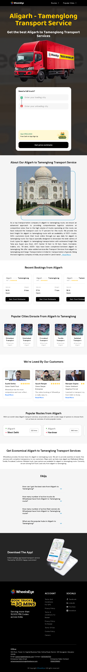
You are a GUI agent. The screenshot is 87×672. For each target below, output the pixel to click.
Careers (48, 635)
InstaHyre (71, 611)
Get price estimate (43, 145)
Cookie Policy (50, 631)
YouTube (70, 607)
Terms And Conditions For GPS (49, 602)
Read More (9, 395)
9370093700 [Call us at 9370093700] (46, 657)
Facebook (71, 599)
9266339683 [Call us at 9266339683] (55, 661)
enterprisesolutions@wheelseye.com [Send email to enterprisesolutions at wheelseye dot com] (24, 661)
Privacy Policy (50, 608)
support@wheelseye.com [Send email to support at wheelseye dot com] (24, 657)
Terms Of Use (50, 628)
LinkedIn (70, 603)
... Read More (66, 255)
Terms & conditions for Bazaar (50, 614)
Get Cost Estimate (17, 299)
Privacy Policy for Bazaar (50, 622)
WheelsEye (41, 668)
